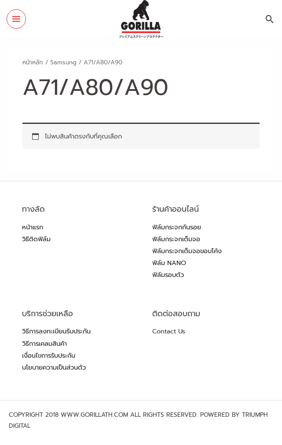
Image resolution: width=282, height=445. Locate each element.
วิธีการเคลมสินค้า (44, 343)
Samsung (63, 62)
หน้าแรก (32, 227)
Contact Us (168, 331)
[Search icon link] (269, 19)
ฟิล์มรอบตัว (168, 275)
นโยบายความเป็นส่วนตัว (54, 367)
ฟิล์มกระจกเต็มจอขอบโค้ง (187, 251)
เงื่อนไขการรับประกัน (48, 355)
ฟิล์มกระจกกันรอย (176, 227)
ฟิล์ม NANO (169, 263)
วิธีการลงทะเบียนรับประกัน (56, 331)
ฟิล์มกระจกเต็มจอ (176, 239)
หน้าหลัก (32, 62)
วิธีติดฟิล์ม (36, 239)
